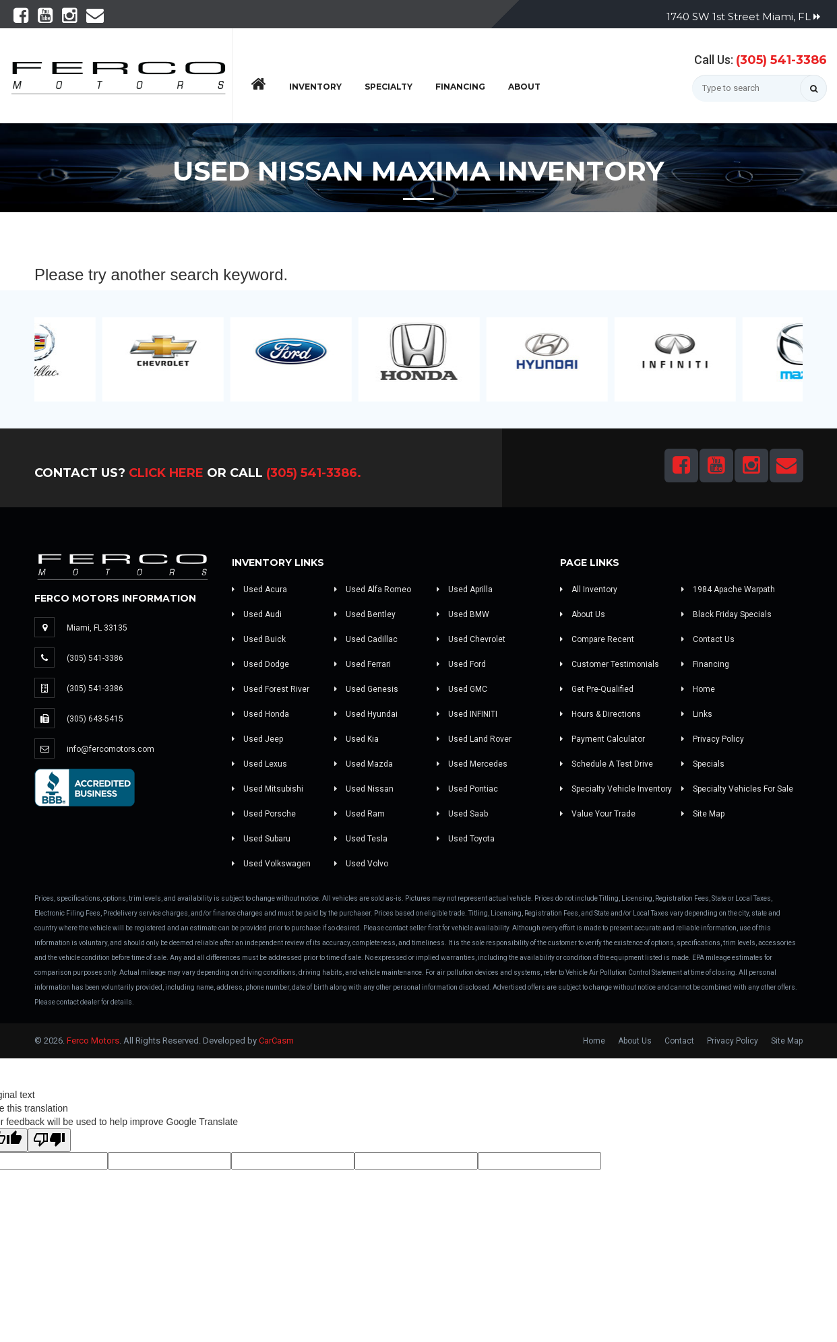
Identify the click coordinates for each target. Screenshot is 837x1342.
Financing (460, 87)
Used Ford (461, 664)
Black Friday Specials (726, 614)
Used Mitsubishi (267, 789)
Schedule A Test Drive (606, 764)
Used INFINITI (467, 714)
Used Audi (257, 614)
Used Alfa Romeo (372, 589)
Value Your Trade (598, 814)
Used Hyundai (366, 714)
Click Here (166, 473)
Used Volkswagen (271, 863)
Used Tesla (361, 838)
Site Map (702, 814)
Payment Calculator (602, 739)
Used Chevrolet (471, 639)
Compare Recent (597, 639)
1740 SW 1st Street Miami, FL (743, 16)
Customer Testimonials (609, 664)
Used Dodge (260, 664)
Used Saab (462, 814)
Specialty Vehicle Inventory (616, 789)
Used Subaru (261, 838)
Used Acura (259, 589)
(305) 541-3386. (313, 473)
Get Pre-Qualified (596, 689)
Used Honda (260, 714)
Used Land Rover (474, 739)
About (524, 87)
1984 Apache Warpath (728, 589)
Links (696, 714)
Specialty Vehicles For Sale (737, 789)
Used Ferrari (362, 664)
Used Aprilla (465, 589)
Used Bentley (365, 614)
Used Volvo (361, 863)
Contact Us (708, 639)
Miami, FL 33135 (97, 628)
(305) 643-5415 (95, 719)
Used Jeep (257, 739)
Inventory (315, 87)
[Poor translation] (49, 1140)
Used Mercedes (472, 764)
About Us (582, 614)
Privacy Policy (712, 739)
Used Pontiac (467, 789)
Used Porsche (264, 814)
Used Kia (356, 739)
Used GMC (462, 689)
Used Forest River (270, 689)
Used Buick (259, 639)
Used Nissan (364, 789)
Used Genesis (366, 689)
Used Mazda (363, 764)
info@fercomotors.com (110, 749)
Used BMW (463, 614)
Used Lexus (259, 764)
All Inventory (588, 589)
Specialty (388, 87)
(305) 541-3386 (781, 60)
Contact (679, 1041)
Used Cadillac (366, 639)
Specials (702, 764)
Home (698, 689)
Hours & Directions (600, 714)
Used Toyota (466, 838)
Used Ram (359, 814)
